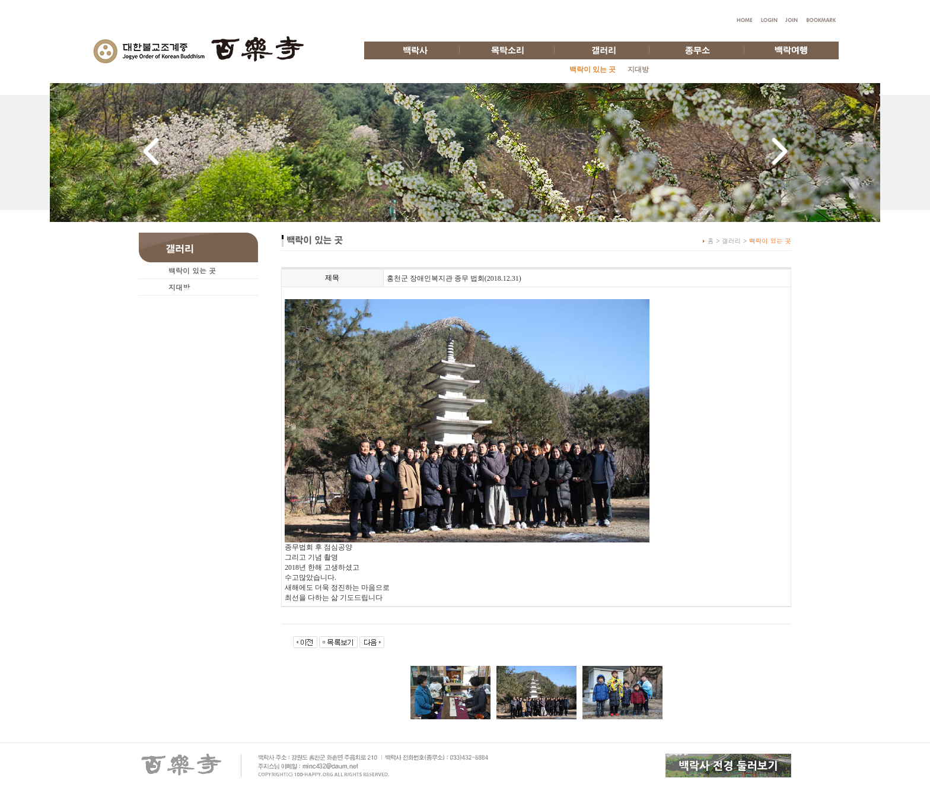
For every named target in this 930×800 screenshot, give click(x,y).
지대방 (638, 69)
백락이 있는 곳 (192, 270)
